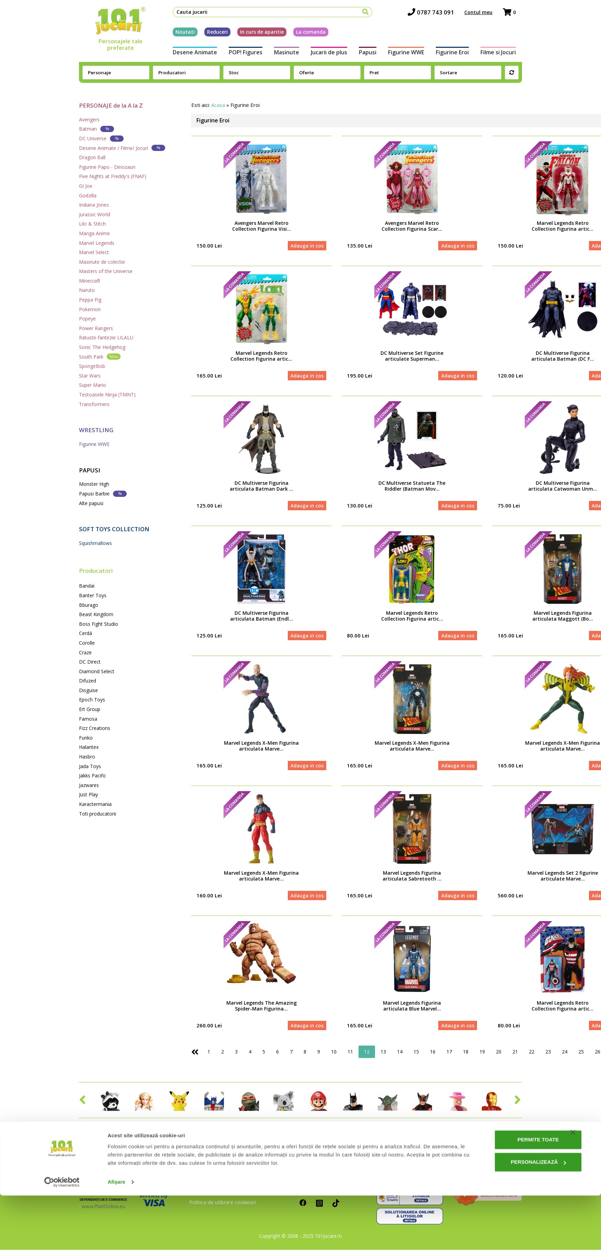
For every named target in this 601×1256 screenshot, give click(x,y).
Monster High (94, 484)
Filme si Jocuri (504, 54)
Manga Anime (94, 233)
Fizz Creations (94, 728)
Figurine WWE (409, 54)
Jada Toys (90, 766)
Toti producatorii (97, 813)
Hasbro (87, 756)
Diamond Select (96, 671)
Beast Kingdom (96, 614)
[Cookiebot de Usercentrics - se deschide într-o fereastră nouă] (62, 1242)
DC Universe (101, 138)
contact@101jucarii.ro (406, 1178)
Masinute (283, 54)
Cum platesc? (315, 1178)
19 (482, 1058)
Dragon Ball (92, 157)
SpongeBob (92, 366)
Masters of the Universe (106, 271)
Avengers (89, 119)
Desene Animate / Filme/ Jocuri (122, 147)
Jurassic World (94, 214)
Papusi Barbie (103, 493)
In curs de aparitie (255, 34)
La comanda (304, 34)
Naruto (87, 290)
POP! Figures (241, 54)
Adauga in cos (306, 246)
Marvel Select (94, 252)
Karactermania (95, 804)
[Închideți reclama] (572, 1192)
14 (399, 1058)
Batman (96, 128)
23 (548, 1058)
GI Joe (85, 186)
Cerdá (85, 633)
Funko (86, 737)
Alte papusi (91, 503)
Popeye (87, 318)
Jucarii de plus (328, 54)
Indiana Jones (94, 204)
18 (465, 1058)
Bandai (86, 585)
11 (350, 1058)
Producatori (96, 571)
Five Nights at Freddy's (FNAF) (112, 176)
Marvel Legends (96, 243)
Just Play (88, 794)
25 (581, 1058)
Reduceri (211, 34)
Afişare (116, 1242)
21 (515, 1058)
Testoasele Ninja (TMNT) (107, 394)
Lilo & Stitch (92, 223)
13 (383, 1058)
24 (564, 1058)
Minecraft (89, 280)
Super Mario (92, 385)
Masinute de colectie (102, 262)
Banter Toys (92, 595)
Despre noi (202, 1168)
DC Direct (90, 661)
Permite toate (513, 1200)
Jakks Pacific (92, 775)
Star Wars (90, 375)
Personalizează (514, 1222)
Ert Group (89, 709)
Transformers (94, 404)
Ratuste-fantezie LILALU (106, 337)
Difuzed (87, 680)
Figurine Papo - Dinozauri (107, 167)
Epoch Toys (92, 699)
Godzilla (88, 195)
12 (367, 1058)
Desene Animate (189, 54)
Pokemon (90, 309)
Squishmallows (95, 543)
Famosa (88, 719)
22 (531, 1058)
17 (449, 1058)
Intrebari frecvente (211, 1178)
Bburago (88, 605)
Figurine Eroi (456, 54)
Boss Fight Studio (98, 624)
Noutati (179, 34)
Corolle (87, 643)
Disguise (88, 690)
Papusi (368, 54)
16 (432, 1058)
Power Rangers (96, 328)
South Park (100, 356)
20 (498, 1058)
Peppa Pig (90, 299)
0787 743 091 (437, 14)
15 (416, 1058)
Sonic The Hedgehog (102, 347)
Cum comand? (315, 1168)
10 (334, 1058)
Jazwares (89, 785)
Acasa (218, 104)
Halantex (89, 747)
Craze (85, 652)
